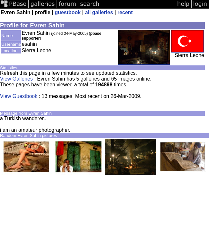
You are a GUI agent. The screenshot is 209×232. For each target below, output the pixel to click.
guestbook (68, 12)
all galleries (99, 12)
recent (125, 12)
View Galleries (16, 79)
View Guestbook (18, 96)
